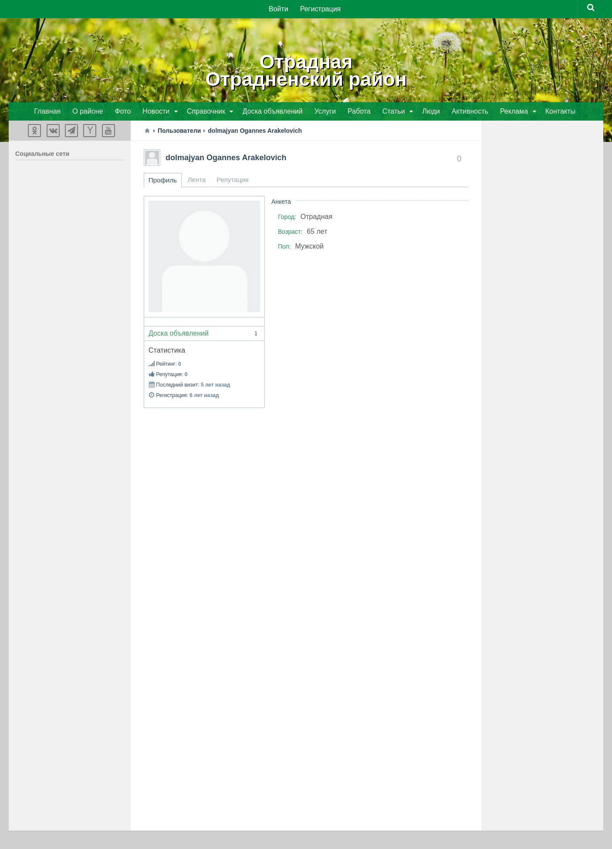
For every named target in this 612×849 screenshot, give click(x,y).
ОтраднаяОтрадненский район (306, 70)
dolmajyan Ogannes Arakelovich (226, 158)
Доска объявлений (204, 334)
